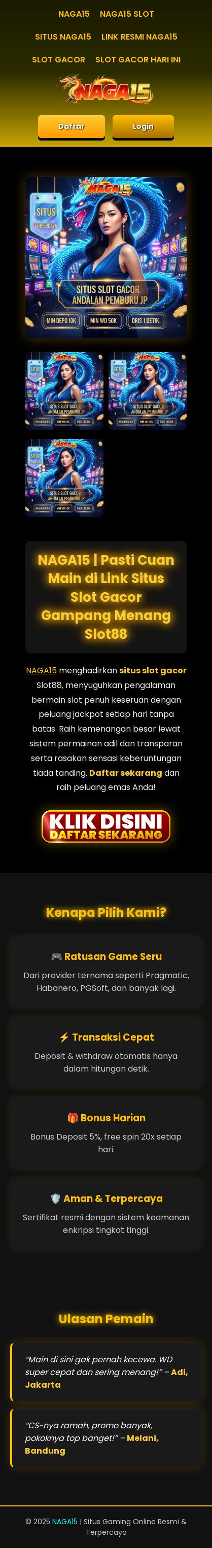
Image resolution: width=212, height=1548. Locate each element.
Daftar (71, 126)
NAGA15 (74, 14)
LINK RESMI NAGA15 (139, 37)
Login (143, 126)
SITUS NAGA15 (63, 37)
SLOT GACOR (58, 59)
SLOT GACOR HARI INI (138, 59)
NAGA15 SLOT (127, 14)
